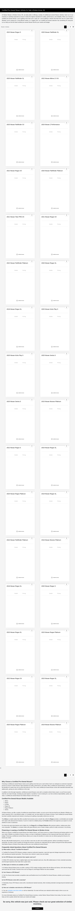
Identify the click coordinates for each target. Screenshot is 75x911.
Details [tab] (16, 39)
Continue (37, 908)
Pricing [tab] (24, 39)
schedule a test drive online (15, 890)
